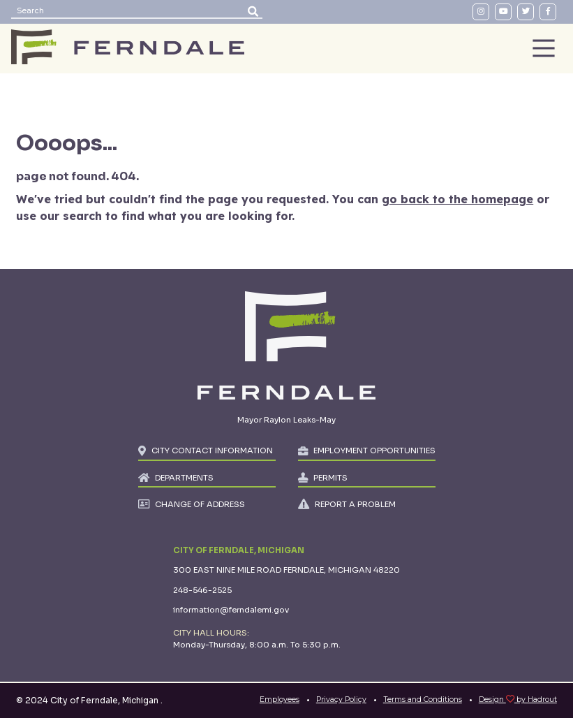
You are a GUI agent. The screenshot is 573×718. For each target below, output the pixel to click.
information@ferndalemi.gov (231, 610)
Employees (279, 699)
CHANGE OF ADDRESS (200, 504)
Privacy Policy (341, 699)
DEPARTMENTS (184, 478)
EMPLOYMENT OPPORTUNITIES (374, 450)
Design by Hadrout (518, 699)
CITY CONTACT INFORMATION (212, 450)
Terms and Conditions (422, 699)
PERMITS (330, 478)
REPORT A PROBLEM (355, 504)
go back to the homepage (457, 199)
